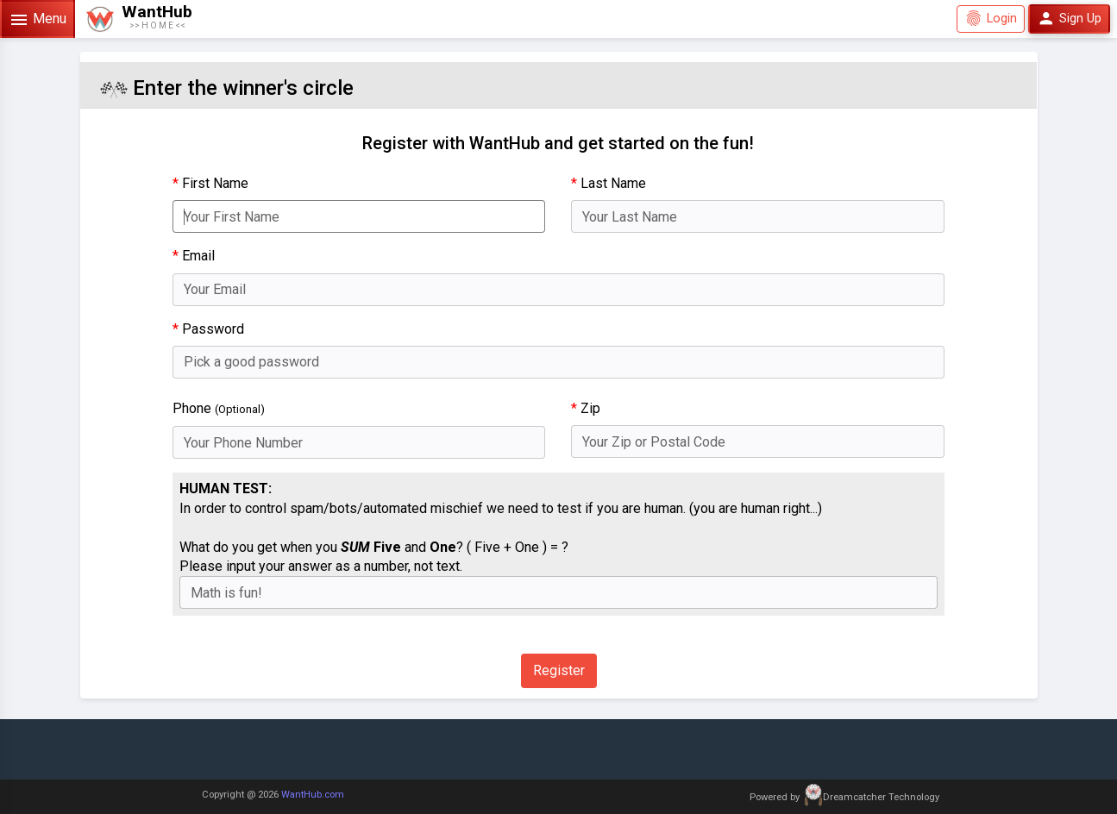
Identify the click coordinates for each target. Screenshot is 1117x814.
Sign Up (1069, 18)
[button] (138, 19)
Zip (585, 408)
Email (194, 255)
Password (208, 329)
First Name (210, 183)
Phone (219, 408)
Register (559, 670)
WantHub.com (312, 794)
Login (990, 18)
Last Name (608, 183)
